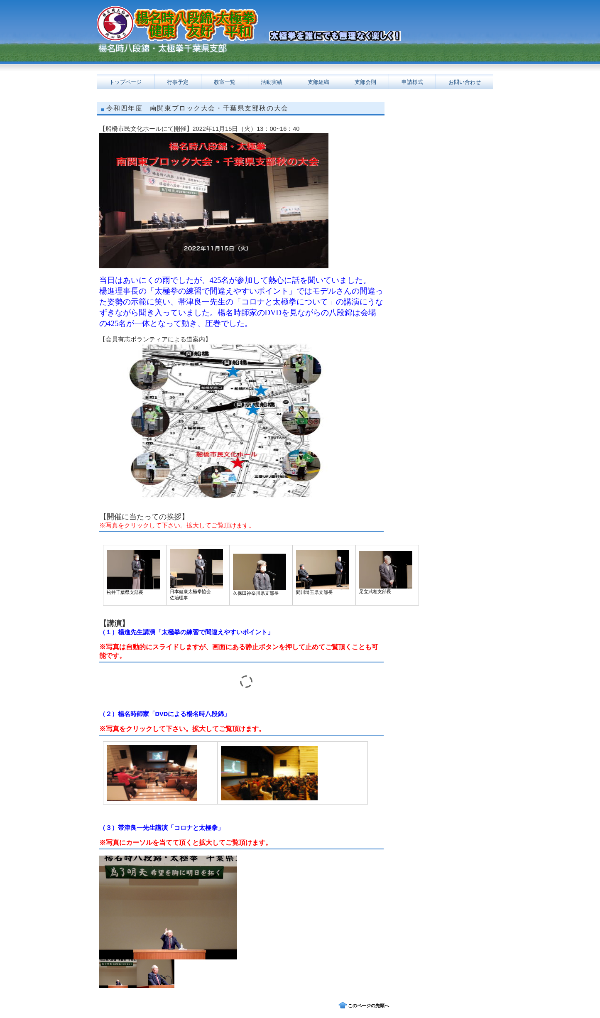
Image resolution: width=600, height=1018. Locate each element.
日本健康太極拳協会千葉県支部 (180, 49)
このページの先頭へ (368, 1005)
